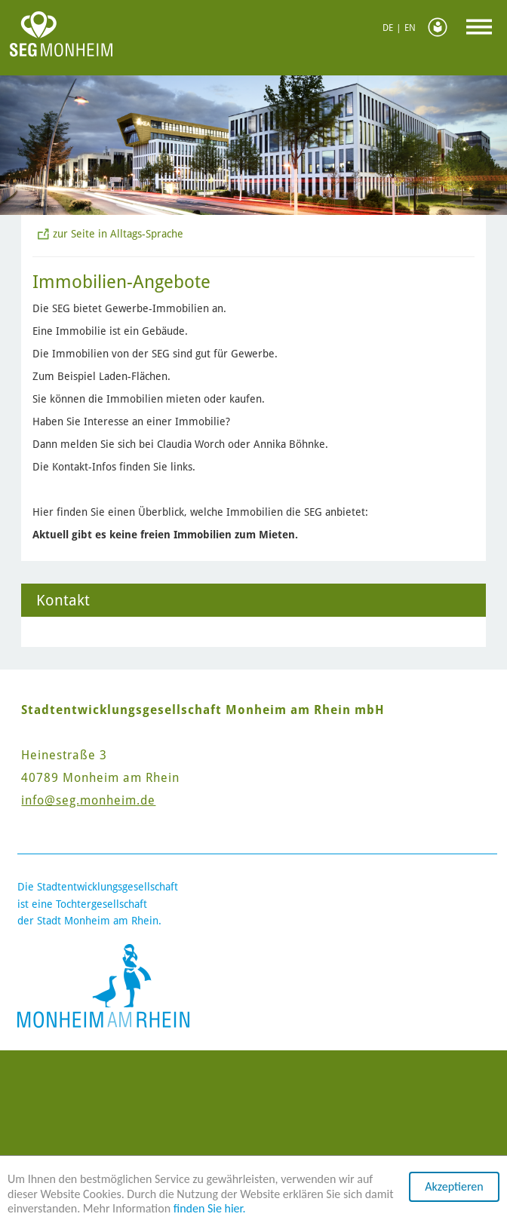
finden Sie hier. (210, 1208)
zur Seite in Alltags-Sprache (118, 234)
